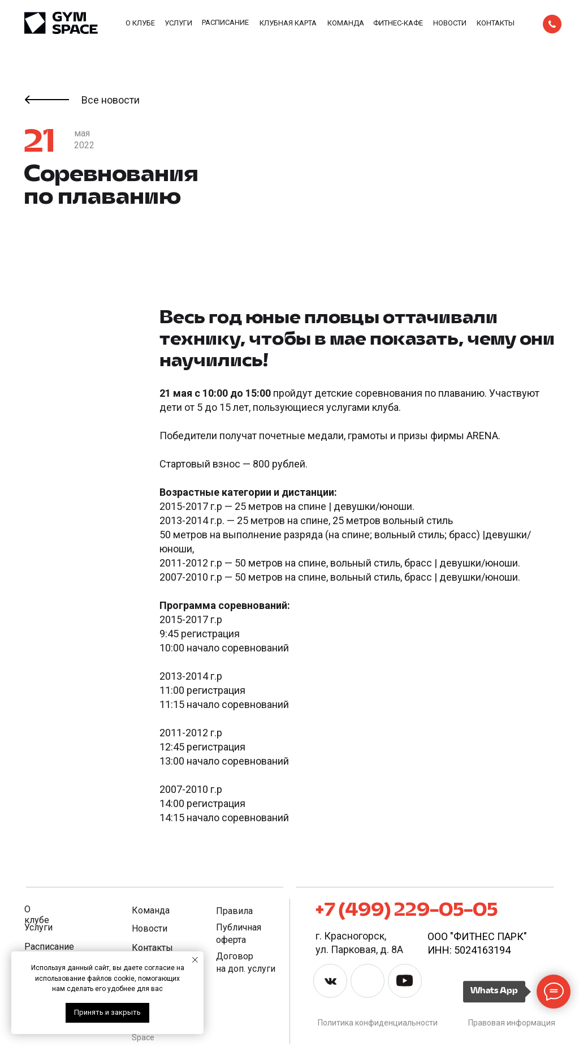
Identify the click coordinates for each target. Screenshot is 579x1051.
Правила (234, 911)
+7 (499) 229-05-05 (407, 910)
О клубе (140, 23)
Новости (449, 23)
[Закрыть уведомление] (195, 960)
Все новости (110, 100)
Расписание (225, 22)
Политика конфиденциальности (378, 1022)
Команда (345, 23)
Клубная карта (288, 23)
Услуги (178, 23)
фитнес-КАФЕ (398, 23)
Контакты (496, 23)
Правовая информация (511, 1022)
